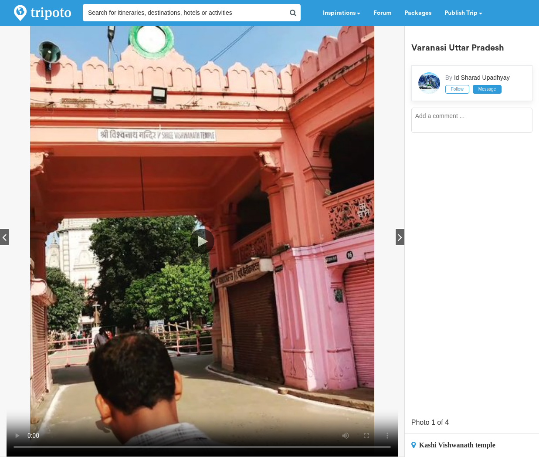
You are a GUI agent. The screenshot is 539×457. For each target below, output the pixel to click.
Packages (417, 13)
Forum (382, 13)
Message (487, 89)
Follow (457, 89)
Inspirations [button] (341, 13)
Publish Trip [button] (463, 13)
